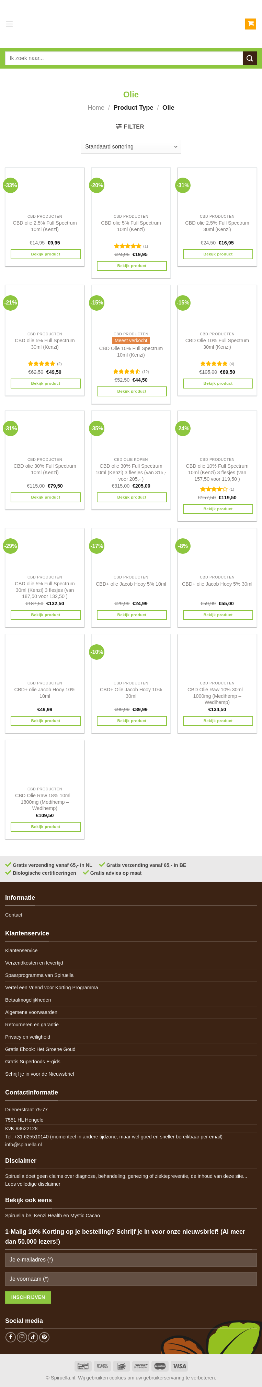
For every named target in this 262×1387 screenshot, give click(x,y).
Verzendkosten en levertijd (34, 963)
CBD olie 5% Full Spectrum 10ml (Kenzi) (131, 226)
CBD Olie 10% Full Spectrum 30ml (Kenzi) (217, 344)
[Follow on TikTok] (33, 1337)
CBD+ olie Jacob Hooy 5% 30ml (217, 584)
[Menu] (9, 23)
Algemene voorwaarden (31, 1012)
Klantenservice (21, 950)
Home (96, 107)
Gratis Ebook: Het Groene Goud (40, 1049)
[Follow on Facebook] (10, 1337)
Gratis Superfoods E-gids (32, 1061)
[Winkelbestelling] (131, 147)
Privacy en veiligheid (27, 1037)
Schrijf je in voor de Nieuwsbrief (40, 1074)
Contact (13, 915)
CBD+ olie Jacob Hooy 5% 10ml (131, 584)
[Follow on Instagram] (22, 1337)
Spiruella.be (18, 1215)
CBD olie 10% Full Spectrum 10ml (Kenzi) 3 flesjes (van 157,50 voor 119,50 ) (217, 472)
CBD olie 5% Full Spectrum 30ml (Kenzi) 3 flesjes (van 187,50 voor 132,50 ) (45, 590)
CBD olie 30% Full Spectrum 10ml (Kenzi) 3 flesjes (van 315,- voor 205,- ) (130, 472)
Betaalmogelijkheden (28, 1000)
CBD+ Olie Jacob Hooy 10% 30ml (131, 693)
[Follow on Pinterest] (44, 1337)
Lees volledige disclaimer (32, 1184)
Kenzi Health (48, 1215)
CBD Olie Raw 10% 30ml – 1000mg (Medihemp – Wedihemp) (217, 696)
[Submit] (250, 58)
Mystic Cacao (85, 1215)
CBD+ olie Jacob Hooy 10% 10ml (45, 693)
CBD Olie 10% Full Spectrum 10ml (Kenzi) (131, 352)
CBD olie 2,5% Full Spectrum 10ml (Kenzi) (45, 226)
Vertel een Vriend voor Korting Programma (51, 987)
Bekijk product (45, 254)
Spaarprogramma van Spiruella (39, 975)
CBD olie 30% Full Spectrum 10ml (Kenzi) (44, 469)
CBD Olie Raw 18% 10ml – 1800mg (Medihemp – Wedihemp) (45, 802)
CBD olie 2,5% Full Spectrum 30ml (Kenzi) (217, 226)
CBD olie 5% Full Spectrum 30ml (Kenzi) (45, 344)
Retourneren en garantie (32, 1024)
